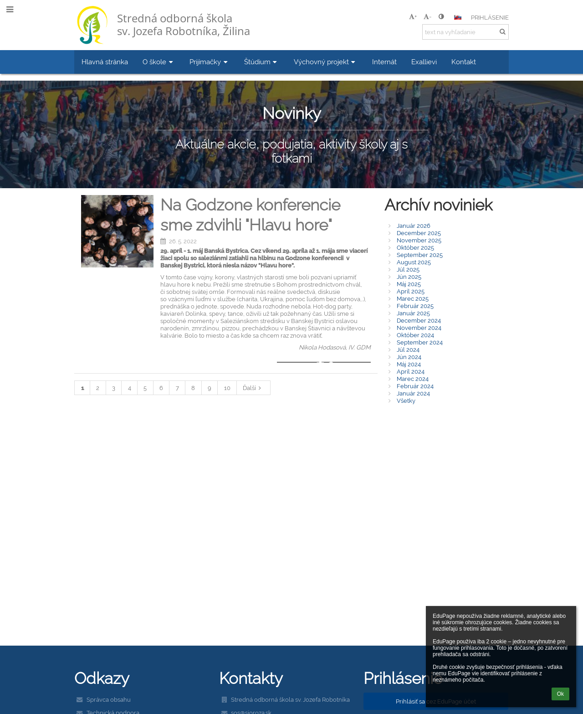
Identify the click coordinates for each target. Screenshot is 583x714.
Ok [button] (560, 694)
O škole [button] (159, 62)
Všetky (406, 400)
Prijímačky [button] (209, 62)
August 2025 (414, 262)
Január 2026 (413, 225)
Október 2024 (415, 335)
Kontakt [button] (463, 62)
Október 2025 (415, 247)
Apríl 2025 (410, 291)
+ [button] (413, 16)
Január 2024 (413, 393)
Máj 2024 (409, 364)
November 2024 (419, 327)
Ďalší (253, 387)
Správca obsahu (109, 699)
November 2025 (419, 240)
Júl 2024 (408, 349)
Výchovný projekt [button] (326, 62)
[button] (458, 17)
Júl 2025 (408, 269)
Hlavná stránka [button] (105, 62)
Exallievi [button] (424, 62)
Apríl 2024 (410, 371)
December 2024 (419, 320)
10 (227, 387)
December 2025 (419, 232)
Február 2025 (415, 305)
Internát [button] (384, 62)
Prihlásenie (490, 17)
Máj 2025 (409, 284)
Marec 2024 (413, 378)
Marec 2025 (413, 298)
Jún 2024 (409, 356)
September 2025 (420, 254)
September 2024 (420, 342)
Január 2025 (413, 313)
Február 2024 (415, 386)
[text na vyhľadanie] (465, 32)
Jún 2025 (409, 276)
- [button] (427, 16)
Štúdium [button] (261, 62)
